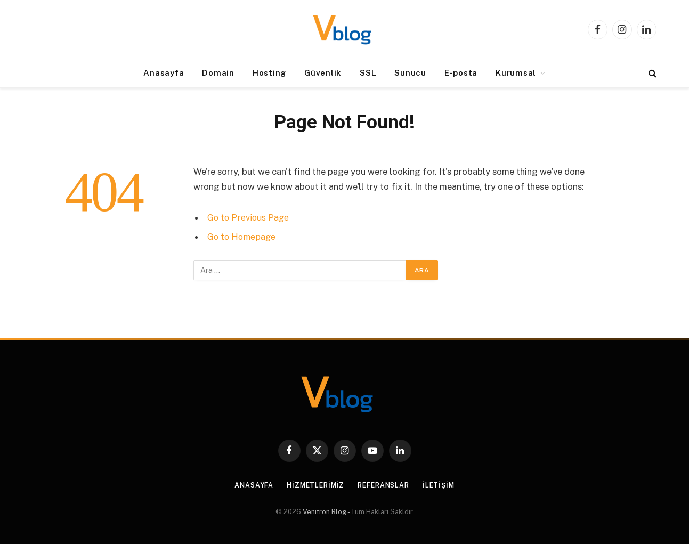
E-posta (460, 72)
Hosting (269, 72)
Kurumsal (516, 72)
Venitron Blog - (327, 512)
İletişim (444, 485)
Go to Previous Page (249, 217)
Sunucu (410, 72)
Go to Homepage (242, 236)
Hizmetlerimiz (313, 485)
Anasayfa (163, 72)
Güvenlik (323, 72)
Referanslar (386, 485)
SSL (368, 72)
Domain (218, 72)
